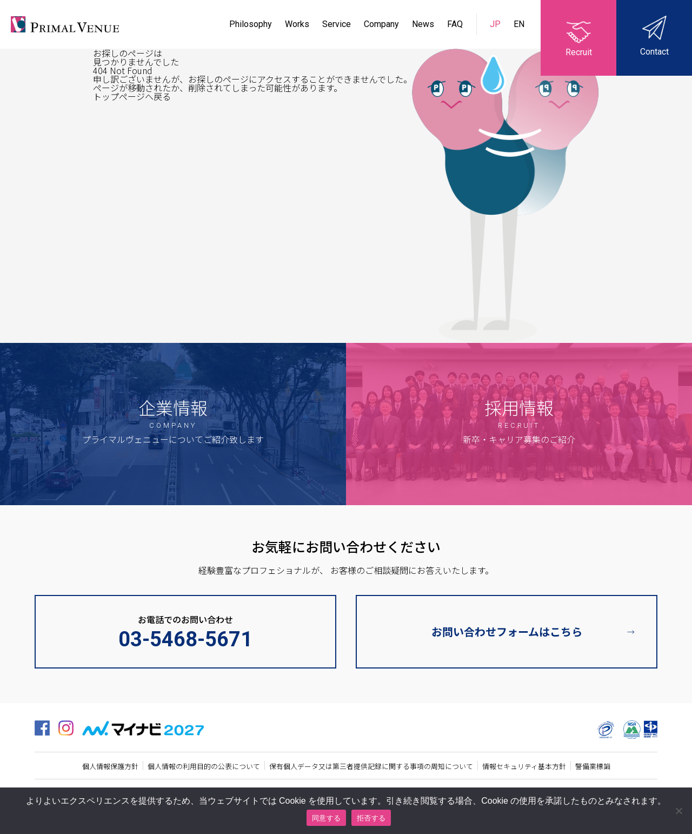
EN (519, 24)
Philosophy (250, 24)
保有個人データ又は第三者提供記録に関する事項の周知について (371, 766)
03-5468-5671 (185, 639)
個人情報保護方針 (110, 766)
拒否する (371, 818)
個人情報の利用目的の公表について (204, 766)
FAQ (455, 24)
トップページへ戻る (132, 96)
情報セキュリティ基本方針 (524, 766)
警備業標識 (592, 766)
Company (381, 24)
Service (336, 24)
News (423, 24)
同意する (326, 818)
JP (496, 24)
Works (297, 24)
